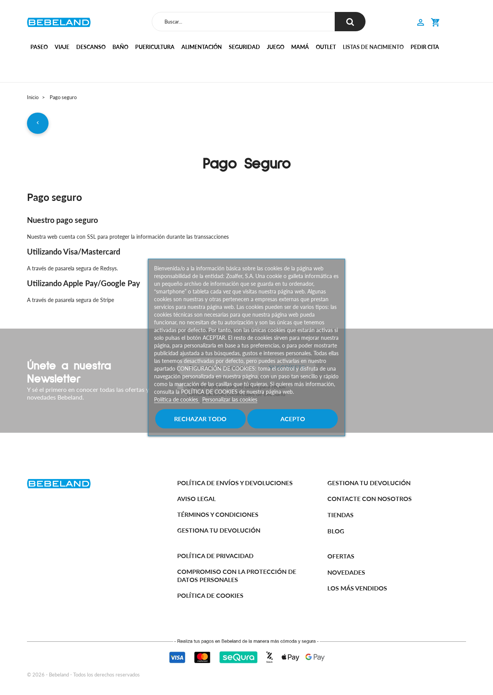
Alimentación (201, 47)
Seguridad (244, 47)
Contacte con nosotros (369, 499)
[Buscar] (243, 21)
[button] (421, 23)
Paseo (39, 47)
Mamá (300, 47)
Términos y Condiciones (217, 514)
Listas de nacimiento (373, 47)
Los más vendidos (357, 588)
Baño (120, 47)
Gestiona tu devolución (218, 530)
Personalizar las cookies (229, 399)
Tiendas (340, 515)
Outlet (326, 47)
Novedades (346, 572)
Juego (275, 47)
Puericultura (154, 47)
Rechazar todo (200, 418)
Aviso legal (196, 498)
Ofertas (340, 556)
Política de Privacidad (215, 555)
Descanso (91, 47)
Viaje (62, 47)
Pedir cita (425, 47)
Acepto (292, 418)
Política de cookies (177, 399)
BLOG (335, 531)
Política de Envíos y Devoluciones (235, 482)
